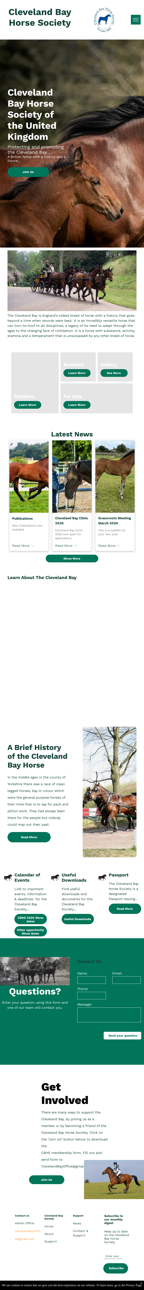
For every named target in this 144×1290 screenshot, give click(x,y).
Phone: (82, 989)
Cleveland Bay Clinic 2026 (71, 520)
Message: (84, 1004)
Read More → (23, 546)
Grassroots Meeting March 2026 (114, 520)
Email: (117, 973)
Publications (22, 518)
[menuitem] (58, 1226)
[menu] (136, 20)
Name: (82, 973)
